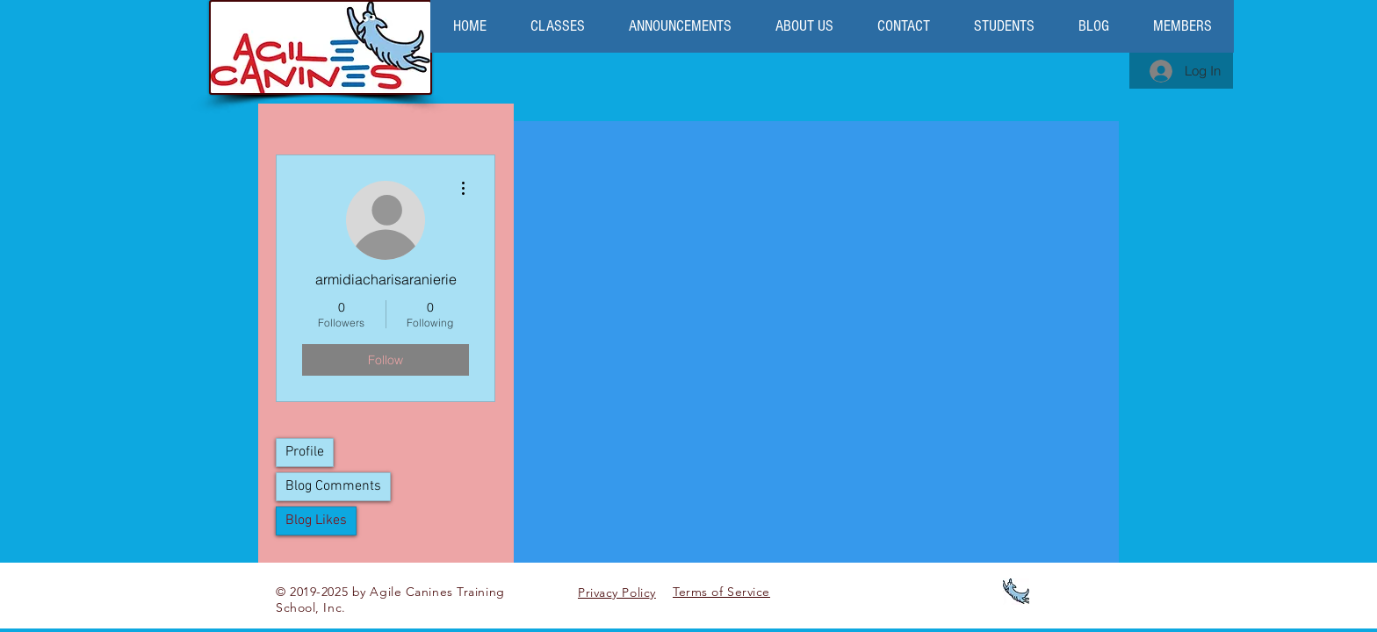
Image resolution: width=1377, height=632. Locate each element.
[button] (804, 26)
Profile (304, 452)
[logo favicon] (1016, 591)
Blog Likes (316, 520)
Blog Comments (333, 486)
